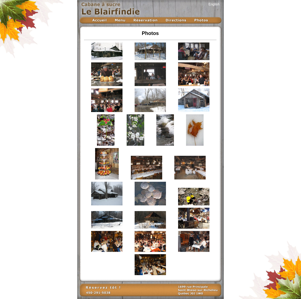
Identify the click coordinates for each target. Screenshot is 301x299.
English (214, 4)
